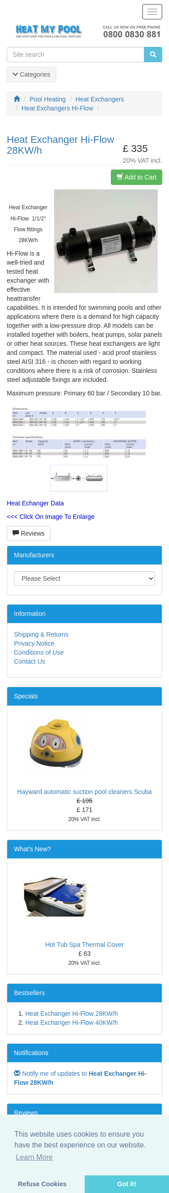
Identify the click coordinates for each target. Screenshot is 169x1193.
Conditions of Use (39, 652)
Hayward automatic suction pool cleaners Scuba (84, 791)
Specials (26, 696)
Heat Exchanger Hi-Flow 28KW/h (71, 1013)
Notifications (31, 1052)
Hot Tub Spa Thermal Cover (84, 944)
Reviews (29, 533)
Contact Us (29, 661)
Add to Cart (136, 177)
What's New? (32, 849)
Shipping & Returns (41, 634)
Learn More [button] (34, 1157)
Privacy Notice (34, 643)
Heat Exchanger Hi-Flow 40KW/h (71, 1022)
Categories (31, 74)
